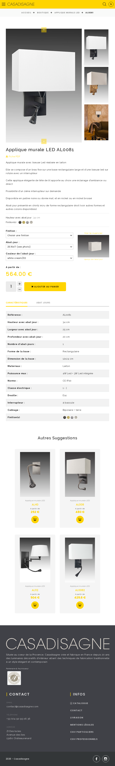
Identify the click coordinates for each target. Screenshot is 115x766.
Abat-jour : (12, 242)
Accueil (26, 12)
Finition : (11, 231)
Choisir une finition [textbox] (18, 235)
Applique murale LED (67, 12)
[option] (44, 86)
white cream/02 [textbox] (16, 258)
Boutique (43, 12)
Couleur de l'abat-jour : (21, 253)
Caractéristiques (16, 303)
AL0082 (80, 590)
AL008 (80, 504)
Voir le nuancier (93, 233)
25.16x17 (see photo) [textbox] (19, 246)
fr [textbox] (111, 4)
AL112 (35, 590)
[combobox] (111, 4)
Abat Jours (43, 303)
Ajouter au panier (45, 287)
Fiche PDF (13, 156)
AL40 (35, 504)
